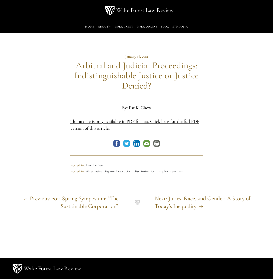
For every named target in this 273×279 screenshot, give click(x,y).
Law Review (94, 165)
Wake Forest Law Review (144, 10)
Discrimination (144, 171)
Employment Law (170, 171)
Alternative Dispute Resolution (109, 171)
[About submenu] (110, 27)
